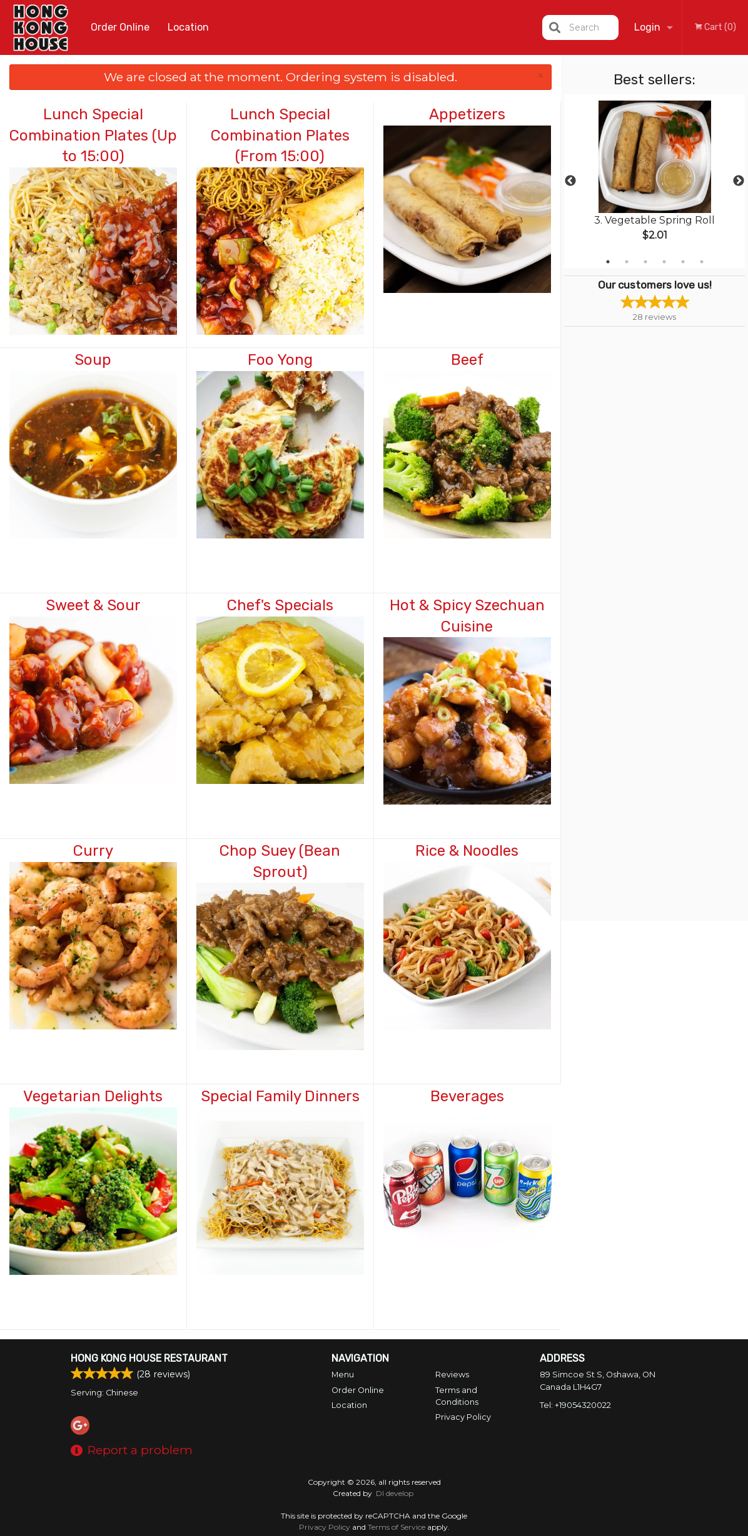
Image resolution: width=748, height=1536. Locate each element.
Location (188, 27)
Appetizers (467, 114)
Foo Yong (280, 360)
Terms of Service (396, 1527)
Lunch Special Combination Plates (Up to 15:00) (93, 135)
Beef (467, 360)
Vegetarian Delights (93, 1096)
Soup (92, 360)
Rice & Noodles (466, 851)
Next (738, 181)
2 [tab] (626, 261)
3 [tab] (645, 261)
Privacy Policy (463, 1417)
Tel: (575, 1405)
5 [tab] (683, 261)
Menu (342, 1374)
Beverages (467, 1096)
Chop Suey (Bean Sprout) (280, 861)
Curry (93, 851)
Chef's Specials (280, 605)
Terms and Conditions (456, 1396)
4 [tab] (664, 261)
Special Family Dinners (280, 1096)
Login (647, 27)
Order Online (120, 27)
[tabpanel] (654, 181)
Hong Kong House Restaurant (149, 1358)
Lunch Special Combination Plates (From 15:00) (280, 135)
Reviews (452, 1374)
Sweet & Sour (93, 605)
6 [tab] (701, 261)
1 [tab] (608, 261)
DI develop (394, 1493)
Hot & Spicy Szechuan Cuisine (467, 616)
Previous (570, 181)
